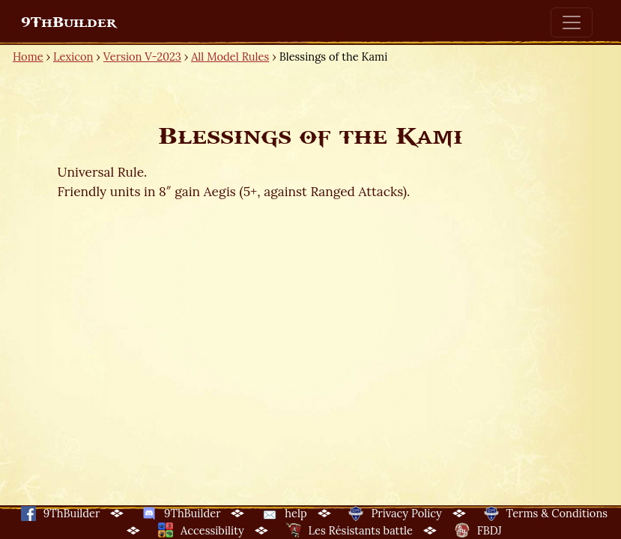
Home (28, 56)
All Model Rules (230, 56)
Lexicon (73, 56)
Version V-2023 (142, 56)
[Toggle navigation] (572, 22)
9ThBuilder (68, 22)
